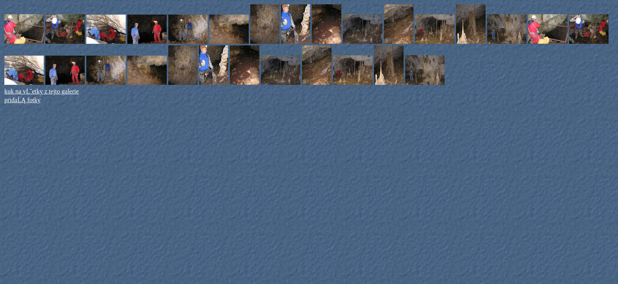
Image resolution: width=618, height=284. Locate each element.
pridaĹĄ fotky (22, 100)
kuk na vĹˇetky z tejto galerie (41, 91)
